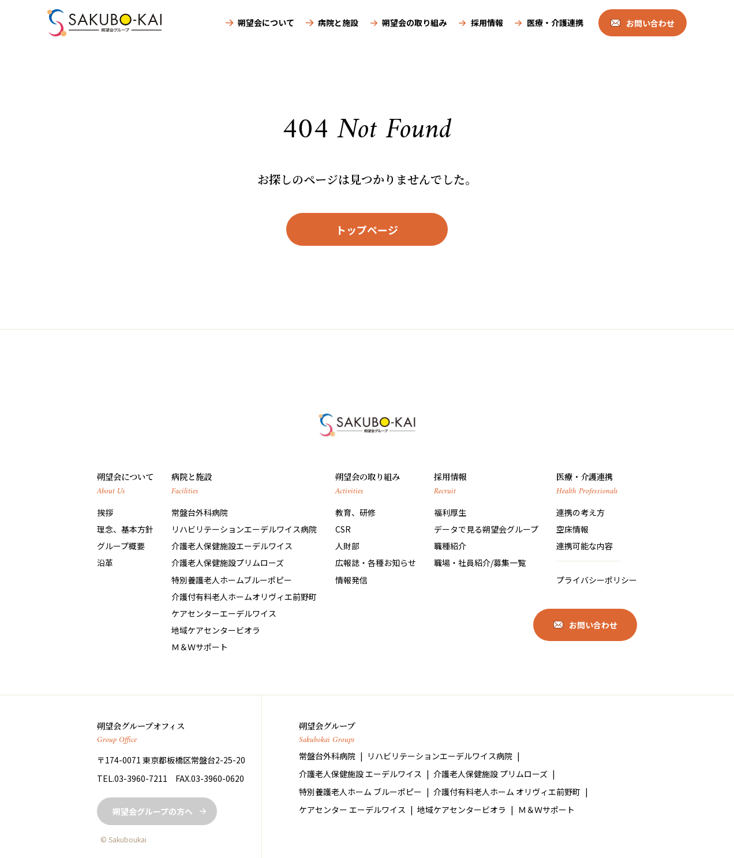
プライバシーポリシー (596, 580)
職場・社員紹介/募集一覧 (480, 562)
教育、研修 (355, 512)
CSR (343, 529)
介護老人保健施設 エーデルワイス (360, 774)
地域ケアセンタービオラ (215, 630)
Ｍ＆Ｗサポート (199, 647)
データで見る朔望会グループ (486, 529)
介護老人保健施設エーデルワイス (232, 546)
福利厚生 (450, 512)
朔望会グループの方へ (153, 811)
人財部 (347, 546)
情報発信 (351, 580)
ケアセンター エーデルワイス (352, 809)
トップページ (367, 229)
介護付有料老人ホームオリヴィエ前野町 (244, 596)
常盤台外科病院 (199, 512)
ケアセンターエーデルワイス (223, 613)
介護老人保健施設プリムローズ (227, 562)
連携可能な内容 (584, 546)
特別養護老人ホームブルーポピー (231, 580)
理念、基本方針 (125, 529)
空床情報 (572, 529)
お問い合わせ (650, 23)
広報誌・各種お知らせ (375, 562)
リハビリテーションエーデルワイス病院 (244, 529)
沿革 (105, 562)
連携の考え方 (580, 512)
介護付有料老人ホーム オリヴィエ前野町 (507, 791)
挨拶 (105, 512)
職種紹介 (450, 546)
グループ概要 (121, 546)
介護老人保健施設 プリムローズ (490, 774)
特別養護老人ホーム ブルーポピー (360, 791)
